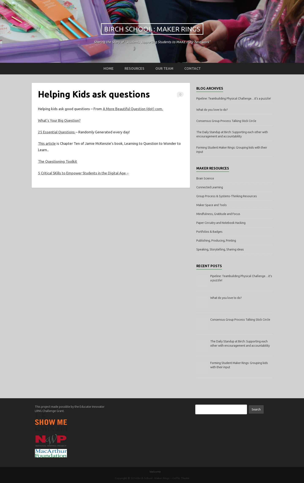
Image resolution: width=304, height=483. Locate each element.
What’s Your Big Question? (59, 120)
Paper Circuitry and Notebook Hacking (221, 222)
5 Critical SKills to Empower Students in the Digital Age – (83, 173)
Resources (134, 68)
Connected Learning (209, 187)
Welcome (155, 471)
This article (47, 143)
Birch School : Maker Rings (152, 29)
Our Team (164, 68)
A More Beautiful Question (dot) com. (133, 109)
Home (108, 68)
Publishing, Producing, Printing (216, 240)
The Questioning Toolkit (57, 161)
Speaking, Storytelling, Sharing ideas (220, 249)
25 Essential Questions (57, 132)
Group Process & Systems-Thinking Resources (226, 196)
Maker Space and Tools (211, 205)
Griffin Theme (180, 478)
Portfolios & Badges (209, 231)
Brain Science (205, 178)
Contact (192, 68)
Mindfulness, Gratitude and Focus (218, 214)
